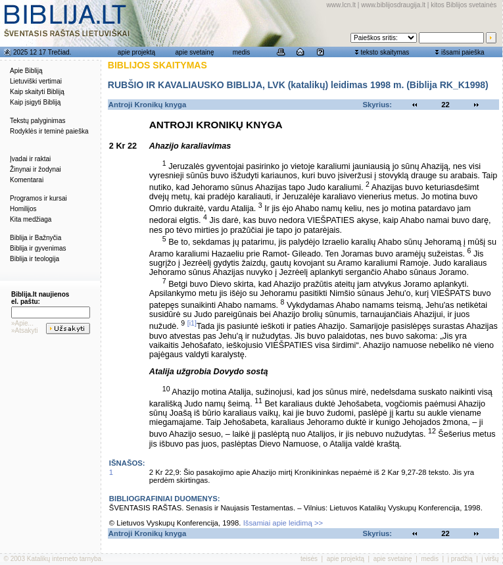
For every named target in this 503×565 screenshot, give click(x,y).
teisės (309, 558)
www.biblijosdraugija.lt (393, 5)
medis (242, 52)
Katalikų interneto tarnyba (64, 558)
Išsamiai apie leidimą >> (283, 523)
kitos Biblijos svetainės (463, 5)
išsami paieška (463, 52)
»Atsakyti (24, 330)
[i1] (192, 323)
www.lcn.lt (341, 5)
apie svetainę (195, 52)
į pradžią (460, 558)
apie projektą (136, 52)
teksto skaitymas (384, 52)
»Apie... (22, 323)
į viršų (489, 558)
